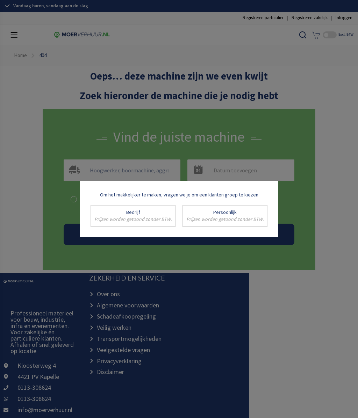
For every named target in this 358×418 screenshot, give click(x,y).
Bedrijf (133, 216)
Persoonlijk (225, 216)
